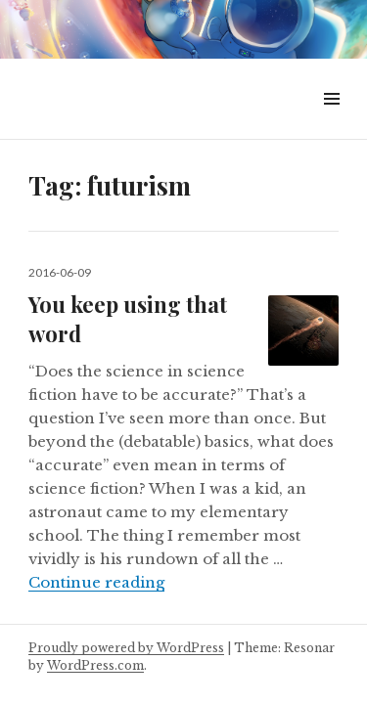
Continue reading (96, 582)
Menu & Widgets (331, 120)
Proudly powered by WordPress (126, 647)
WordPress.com (95, 665)
